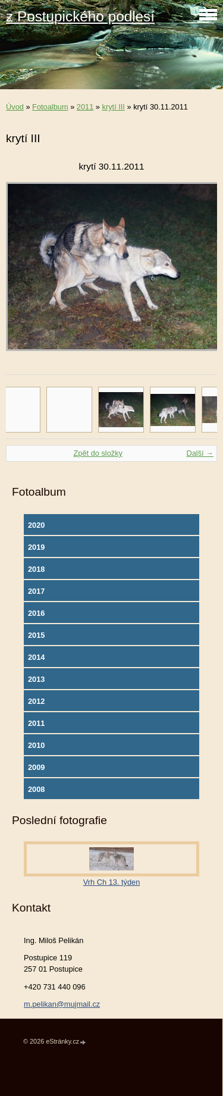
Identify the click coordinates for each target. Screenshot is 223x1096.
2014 (36, 657)
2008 (36, 789)
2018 (36, 569)
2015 (36, 635)
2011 (85, 106)
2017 (36, 591)
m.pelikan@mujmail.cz (62, 1004)
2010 (36, 745)
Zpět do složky (98, 453)
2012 (36, 701)
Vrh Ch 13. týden (111, 882)
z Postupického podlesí (80, 16)
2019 (36, 547)
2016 (36, 613)
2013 (36, 679)
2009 (36, 767)
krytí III (113, 106)
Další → (199, 453)
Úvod (15, 106)
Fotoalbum (50, 106)
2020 (36, 525)
